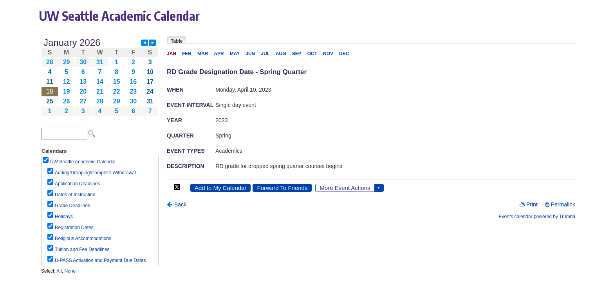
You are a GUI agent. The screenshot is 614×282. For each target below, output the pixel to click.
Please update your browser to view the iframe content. (100, 77)
